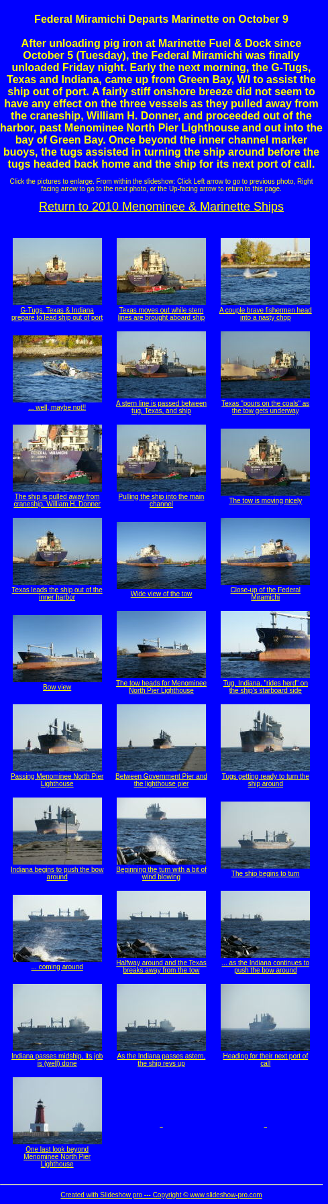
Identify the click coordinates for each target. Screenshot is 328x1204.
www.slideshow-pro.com (226, 1195)
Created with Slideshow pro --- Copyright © (125, 1195)
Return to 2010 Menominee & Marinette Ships (161, 206)
